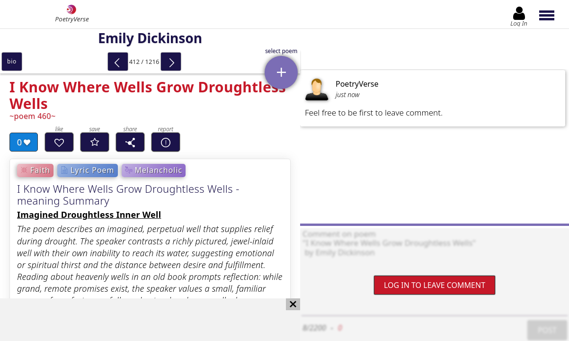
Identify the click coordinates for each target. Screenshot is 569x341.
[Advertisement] (140, 319)
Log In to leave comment (434, 285)
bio (12, 61)
